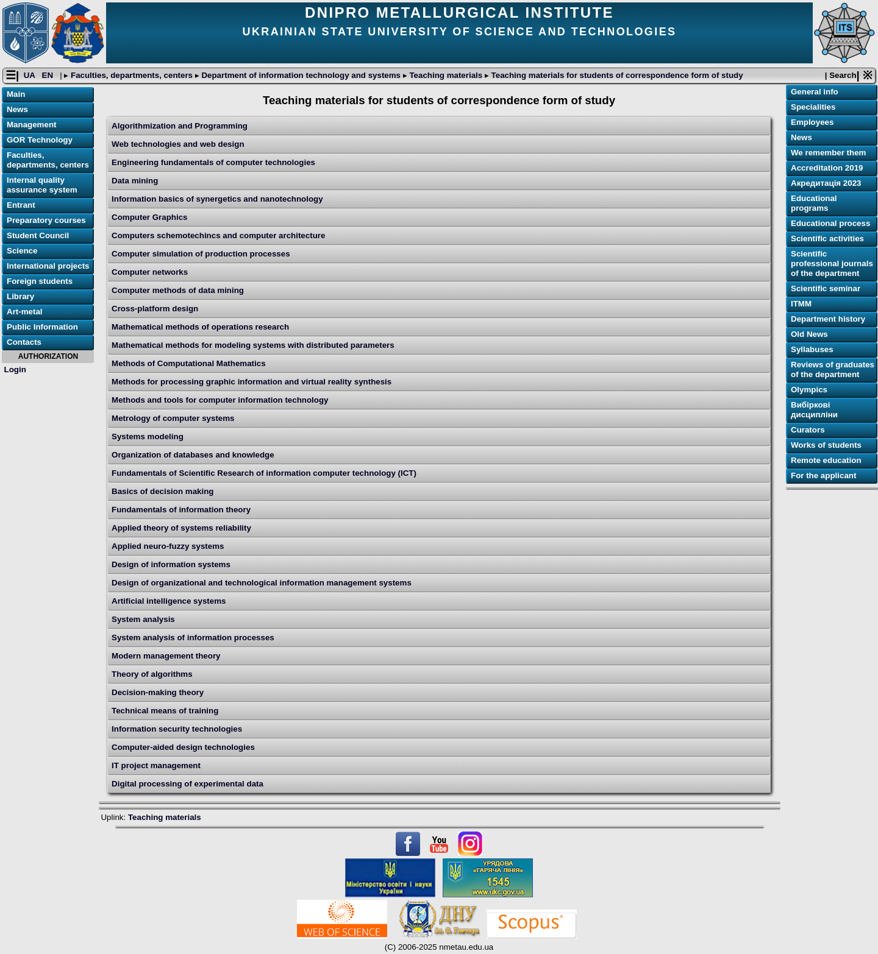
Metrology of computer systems (173, 418)
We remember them (828, 152)
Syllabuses (812, 349)
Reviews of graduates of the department (832, 369)
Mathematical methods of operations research (200, 326)
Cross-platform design (155, 308)
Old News (809, 334)
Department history (828, 318)
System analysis (143, 619)
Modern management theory (166, 655)
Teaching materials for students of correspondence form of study (616, 75)
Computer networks (150, 272)
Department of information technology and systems (301, 75)
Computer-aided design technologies (183, 747)
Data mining (135, 180)
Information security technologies (177, 728)
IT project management (156, 765)
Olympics (809, 389)
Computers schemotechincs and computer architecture (218, 235)
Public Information (42, 326)
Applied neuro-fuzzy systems (168, 546)
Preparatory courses (46, 220)
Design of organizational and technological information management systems (262, 582)
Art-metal (25, 311)
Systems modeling (148, 436)
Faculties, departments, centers (131, 75)
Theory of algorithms (152, 674)
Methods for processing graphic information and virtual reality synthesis (251, 381)
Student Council (38, 235)
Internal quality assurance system (42, 184)
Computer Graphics (149, 217)
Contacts (24, 342)
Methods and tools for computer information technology (220, 400)
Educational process (830, 223)
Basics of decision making (162, 491)
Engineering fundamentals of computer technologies (213, 162)
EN (48, 75)
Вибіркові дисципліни (814, 409)
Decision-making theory (158, 692)
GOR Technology (40, 139)
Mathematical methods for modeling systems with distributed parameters (253, 345)
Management (31, 124)
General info (814, 91)
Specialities (813, 106)
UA (30, 75)
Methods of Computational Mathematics (189, 363)
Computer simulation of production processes (201, 253)
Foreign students (40, 281)
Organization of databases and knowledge (193, 454)
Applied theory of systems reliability (181, 527)
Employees (812, 122)
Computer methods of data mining (178, 290)
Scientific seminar (825, 288)
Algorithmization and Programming (180, 125)
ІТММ (801, 303)
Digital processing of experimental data (187, 783)
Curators (808, 429)
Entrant (21, 205)
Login (15, 369)
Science (22, 250)
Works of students (826, 445)
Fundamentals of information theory (181, 509)
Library (20, 296)
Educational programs (814, 203)
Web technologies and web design (178, 144)
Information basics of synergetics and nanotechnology (217, 198)
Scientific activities (827, 238)
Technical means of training (165, 710)
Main (16, 94)
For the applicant (823, 475)
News (17, 109)
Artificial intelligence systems (169, 601)
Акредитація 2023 (826, 183)
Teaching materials (446, 75)
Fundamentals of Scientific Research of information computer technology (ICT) (264, 473)
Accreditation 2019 (827, 167)
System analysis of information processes (193, 637)
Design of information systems (171, 564)
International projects (48, 265)
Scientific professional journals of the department (832, 263)
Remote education (826, 460)
